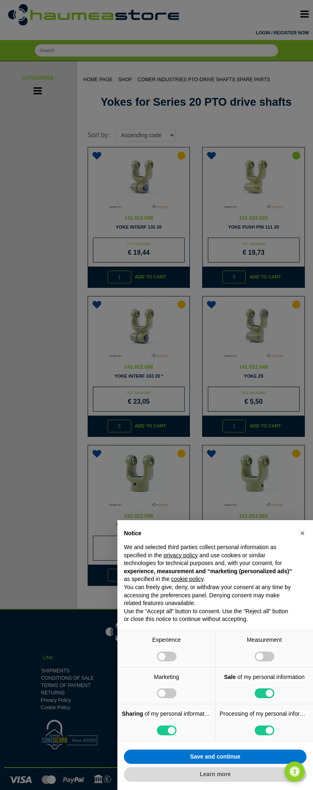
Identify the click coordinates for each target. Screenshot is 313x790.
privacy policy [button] (180, 555)
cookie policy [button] (187, 579)
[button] (302, 533)
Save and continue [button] (215, 756)
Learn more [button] (215, 774)
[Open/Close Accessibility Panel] (294, 771)
